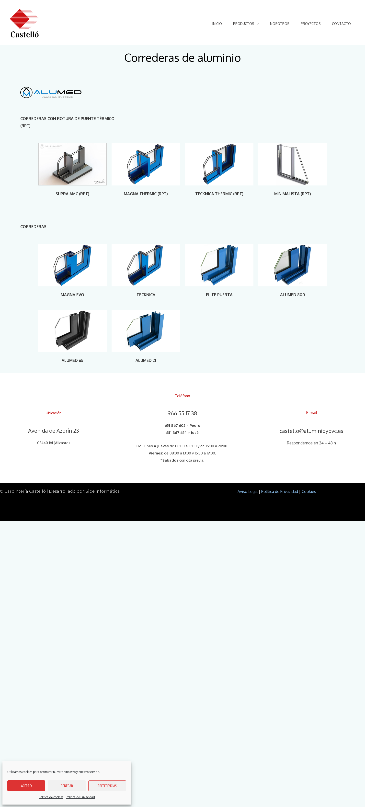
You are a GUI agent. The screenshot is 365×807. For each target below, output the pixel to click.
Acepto (26, 786)
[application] (253, 24)
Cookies (309, 491)
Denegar (67, 786)
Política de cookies (51, 797)
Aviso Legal (248, 491)
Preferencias (107, 786)
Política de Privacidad (80, 797)
